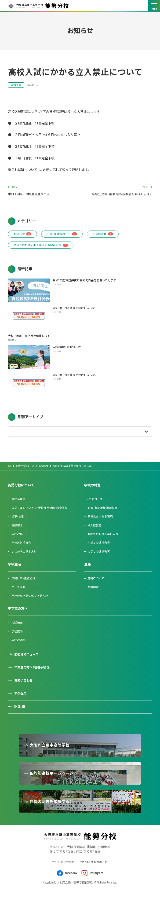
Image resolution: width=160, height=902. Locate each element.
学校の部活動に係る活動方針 (30, 598)
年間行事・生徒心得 (24, 581)
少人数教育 (95, 528)
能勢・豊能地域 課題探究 (103, 510)
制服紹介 (17, 528)
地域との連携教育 (99, 545)
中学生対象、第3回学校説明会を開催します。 (117, 192)
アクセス (21, 698)
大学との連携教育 (99, 554)
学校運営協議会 (21, 545)
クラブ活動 (19, 589)
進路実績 (93, 589)
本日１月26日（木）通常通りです (42, 192)
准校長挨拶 (19, 502)
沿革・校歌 (18, 519)
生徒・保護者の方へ (63, 235)
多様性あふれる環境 (100, 519)
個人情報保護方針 (97, 872)
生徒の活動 (105, 235)
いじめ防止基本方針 (24, 554)
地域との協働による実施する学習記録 (41, 247)
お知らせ (16, 85)
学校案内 (17, 634)
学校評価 (17, 537)
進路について (96, 581)
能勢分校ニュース (28, 657)
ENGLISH (20, 711)
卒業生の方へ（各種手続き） (34, 670)
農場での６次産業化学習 (103, 537)
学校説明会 (19, 643)
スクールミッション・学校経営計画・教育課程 (40, 510)
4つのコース (95, 502)
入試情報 (17, 625)
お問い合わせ (24, 684)
